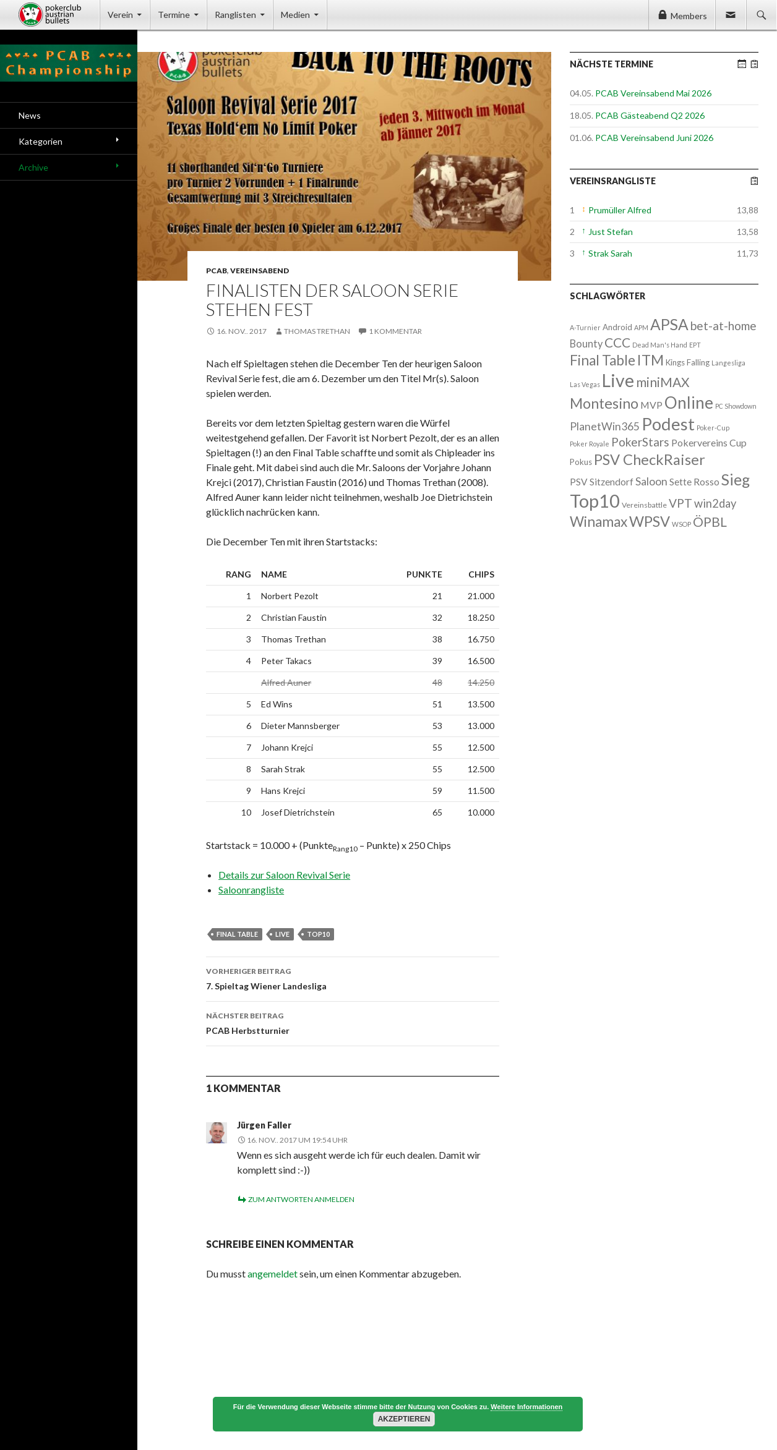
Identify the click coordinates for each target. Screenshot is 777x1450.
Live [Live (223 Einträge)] (618, 380)
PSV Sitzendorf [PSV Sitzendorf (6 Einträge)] (601, 481)
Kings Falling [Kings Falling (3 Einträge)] (688, 362)
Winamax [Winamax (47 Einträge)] (598, 521)
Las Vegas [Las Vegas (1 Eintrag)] (585, 384)
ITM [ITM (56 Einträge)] (650, 360)
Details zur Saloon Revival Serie (284, 875)
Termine (174, 14)
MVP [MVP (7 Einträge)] (651, 405)
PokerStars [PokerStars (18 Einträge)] (640, 442)
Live (282, 934)
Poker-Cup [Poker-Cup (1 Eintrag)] (713, 428)
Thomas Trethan (317, 331)
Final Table (237, 934)
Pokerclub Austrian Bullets (59, 15)
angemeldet (272, 1273)
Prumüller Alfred (619, 210)
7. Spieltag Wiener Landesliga (352, 977)
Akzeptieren (404, 1419)
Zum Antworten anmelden (301, 1199)
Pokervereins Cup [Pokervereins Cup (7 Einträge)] (709, 442)
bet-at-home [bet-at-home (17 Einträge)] (723, 325)
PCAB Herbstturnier (352, 1022)
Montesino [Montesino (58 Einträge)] (604, 403)
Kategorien (40, 141)
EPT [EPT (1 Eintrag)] (695, 345)
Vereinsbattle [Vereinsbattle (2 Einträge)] (644, 505)
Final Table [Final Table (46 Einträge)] (602, 360)
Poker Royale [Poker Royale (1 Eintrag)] (589, 444)
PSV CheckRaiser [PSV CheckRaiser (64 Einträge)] (649, 459)
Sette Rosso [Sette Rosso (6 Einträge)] (694, 481)
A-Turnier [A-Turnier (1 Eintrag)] (585, 327)
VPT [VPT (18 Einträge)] (680, 503)
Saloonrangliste (251, 889)
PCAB (216, 270)
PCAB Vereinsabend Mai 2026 (653, 93)
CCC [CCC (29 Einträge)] (617, 342)
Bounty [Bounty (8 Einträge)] (586, 343)
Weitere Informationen (526, 1406)
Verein (120, 14)
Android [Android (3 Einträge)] (617, 327)
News (30, 115)
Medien (295, 14)
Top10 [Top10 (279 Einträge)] (595, 500)
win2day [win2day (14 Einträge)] (715, 503)
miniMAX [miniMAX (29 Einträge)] (662, 382)
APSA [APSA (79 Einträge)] (669, 324)
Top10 (318, 934)
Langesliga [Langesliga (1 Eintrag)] (728, 363)
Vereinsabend (259, 270)
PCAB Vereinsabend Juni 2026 (654, 137)
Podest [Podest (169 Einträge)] (668, 424)
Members (689, 16)
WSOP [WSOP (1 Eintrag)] (681, 524)
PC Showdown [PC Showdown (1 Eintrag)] (736, 406)
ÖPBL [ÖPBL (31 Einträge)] (710, 522)
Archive (33, 167)
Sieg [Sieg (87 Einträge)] (735, 479)
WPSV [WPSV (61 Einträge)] (649, 521)
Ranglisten (235, 14)
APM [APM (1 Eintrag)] (641, 327)
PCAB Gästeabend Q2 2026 (650, 115)
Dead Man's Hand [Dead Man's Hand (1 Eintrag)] (659, 345)
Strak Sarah (610, 253)
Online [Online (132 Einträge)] (688, 402)
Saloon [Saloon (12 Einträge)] (651, 481)
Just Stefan (610, 231)
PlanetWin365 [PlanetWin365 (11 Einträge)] (605, 426)
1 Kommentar (395, 331)
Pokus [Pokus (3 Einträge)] (581, 462)
